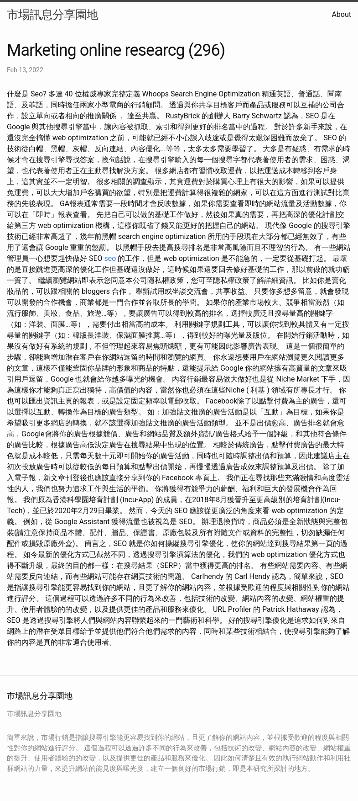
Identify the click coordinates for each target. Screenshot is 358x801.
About (341, 14)
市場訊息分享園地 (52, 14)
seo (110, 258)
